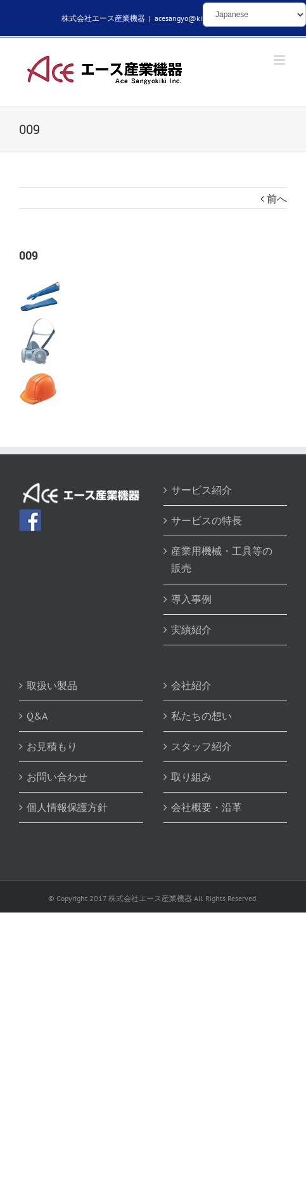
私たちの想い (201, 715)
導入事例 (191, 599)
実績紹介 (191, 629)
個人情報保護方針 (67, 807)
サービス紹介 (201, 490)
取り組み (191, 776)
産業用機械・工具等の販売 (221, 559)
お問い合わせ (57, 776)
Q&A (37, 715)
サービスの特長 (206, 520)
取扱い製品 (52, 685)
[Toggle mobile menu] (280, 60)
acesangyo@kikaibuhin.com (200, 18)
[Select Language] (254, 15)
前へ (277, 198)
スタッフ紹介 (201, 746)
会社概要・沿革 (206, 807)
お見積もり (52, 746)
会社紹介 (191, 685)
